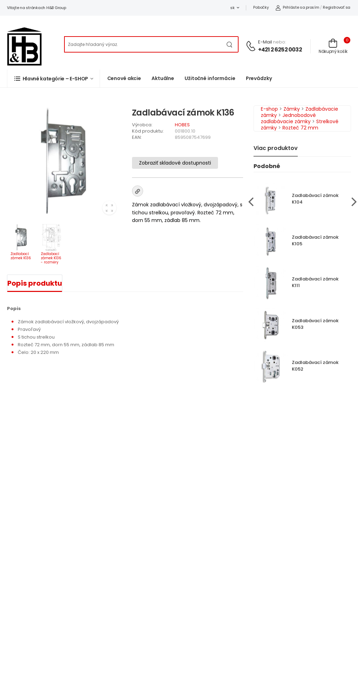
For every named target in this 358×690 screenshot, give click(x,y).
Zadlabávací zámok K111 (315, 282)
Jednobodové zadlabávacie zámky (288, 118)
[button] (53, 78)
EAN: (137, 137)
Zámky (291, 108)
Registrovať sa (336, 7)
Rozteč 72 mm (300, 127)
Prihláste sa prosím (297, 7)
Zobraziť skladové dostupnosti (175, 162)
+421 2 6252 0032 (280, 50)
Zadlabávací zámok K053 (315, 324)
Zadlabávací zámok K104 (315, 198)
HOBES (182, 124)
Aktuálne (162, 78)
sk (232, 7)
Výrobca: (142, 124)
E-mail (265, 42)
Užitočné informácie (210, 78)
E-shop (269, 108)
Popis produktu (34, 283)
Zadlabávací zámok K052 (315, 365)
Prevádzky (259, 78)
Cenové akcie (124, 78)
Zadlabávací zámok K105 (315, 240)
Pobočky (260, 7)
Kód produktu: (148, 131)
